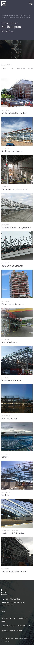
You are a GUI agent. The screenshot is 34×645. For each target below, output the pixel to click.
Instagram (4, 631)
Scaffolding (21, 68)
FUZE (8, 641)
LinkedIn (19, 631)
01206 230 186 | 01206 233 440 (14, 620)
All (12, 68)
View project (7, 31)
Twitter (12, 631)
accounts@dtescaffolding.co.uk (16, 625)
